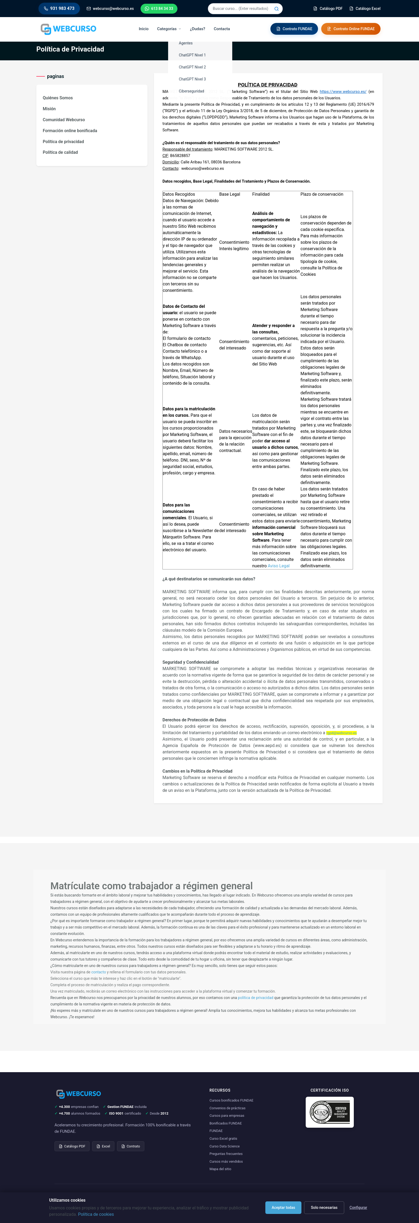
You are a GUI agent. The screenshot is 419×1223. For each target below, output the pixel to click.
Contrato (130, 1146)
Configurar (358, 1207)
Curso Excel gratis (223, 1139)
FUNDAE (216, 1131)
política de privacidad (255, 998)
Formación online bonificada (70, 130)
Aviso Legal (279, 565)
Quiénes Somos (58, 97)
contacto (98, 972)
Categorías (169, 29)
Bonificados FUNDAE (226, 1123)
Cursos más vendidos (226, 1161)
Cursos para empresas (227, 1116)
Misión (49, 108)
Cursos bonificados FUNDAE (231, 1100)
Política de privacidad (63, 141)
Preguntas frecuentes (226, 1154)
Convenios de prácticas (228, 1108)
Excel (103, 1146)
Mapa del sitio (220, 1169)
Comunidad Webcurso (64, 119)
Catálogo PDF (72, 1146)
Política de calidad (60, 152)
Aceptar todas (283, 1207)
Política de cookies (96, 1214)
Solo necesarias (324, 1207)
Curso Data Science (225, 1146)
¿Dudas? (197, 29)
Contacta (222, 29)
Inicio (144, 29)
